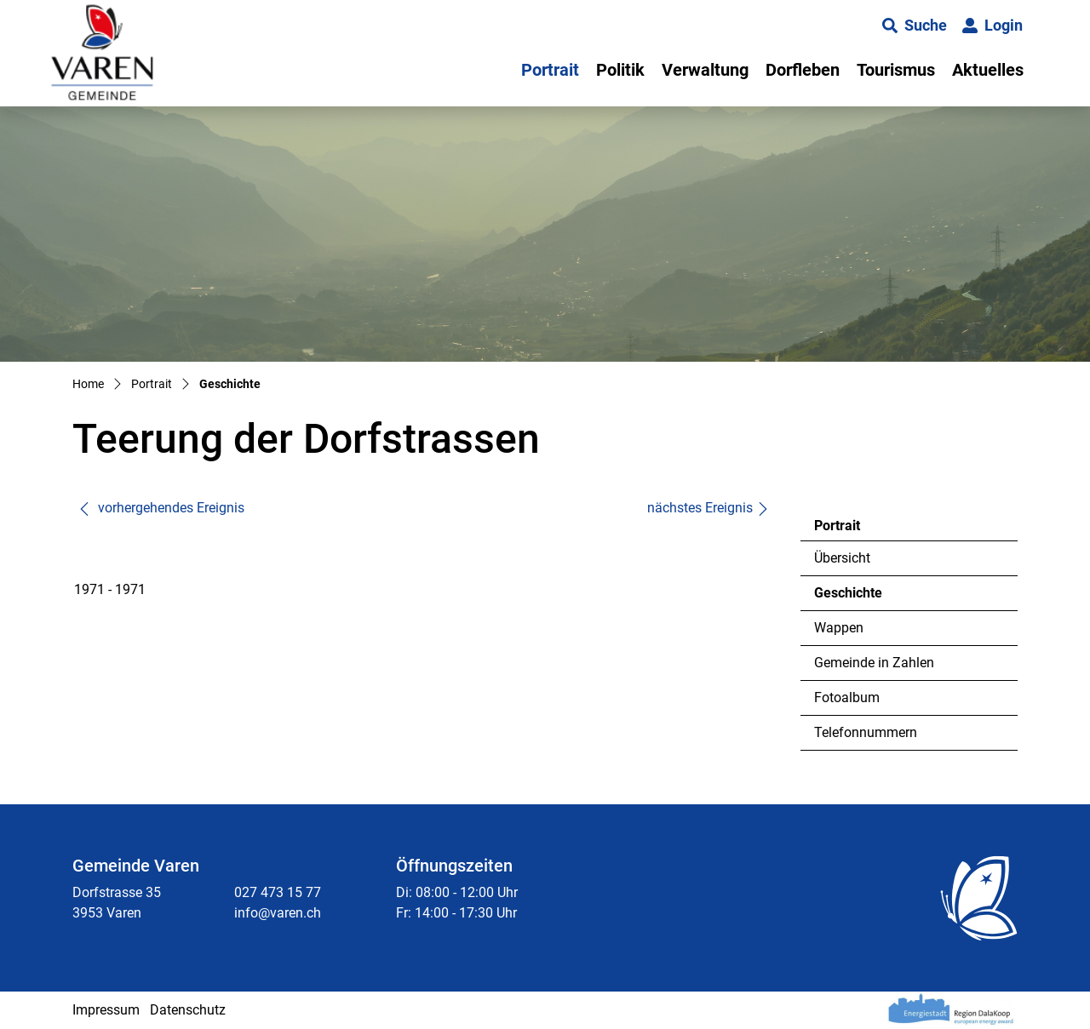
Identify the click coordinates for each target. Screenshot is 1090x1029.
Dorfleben (803, 70)
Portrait (550, 70)
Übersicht (842, 558)
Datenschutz (188, 1010)
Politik (620, 70)
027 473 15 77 (277, 892)
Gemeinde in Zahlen (874, 663)
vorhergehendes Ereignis (160, 508)
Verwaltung (705, 70)
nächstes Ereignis (708, 508)
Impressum (106, 1010)
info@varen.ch (277, 913)
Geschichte (860, 597)
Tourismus (896, 70)
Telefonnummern (865, 732)
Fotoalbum (847, 697)
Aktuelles (988, 70)
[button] (915, 25)
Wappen (838, 628)
